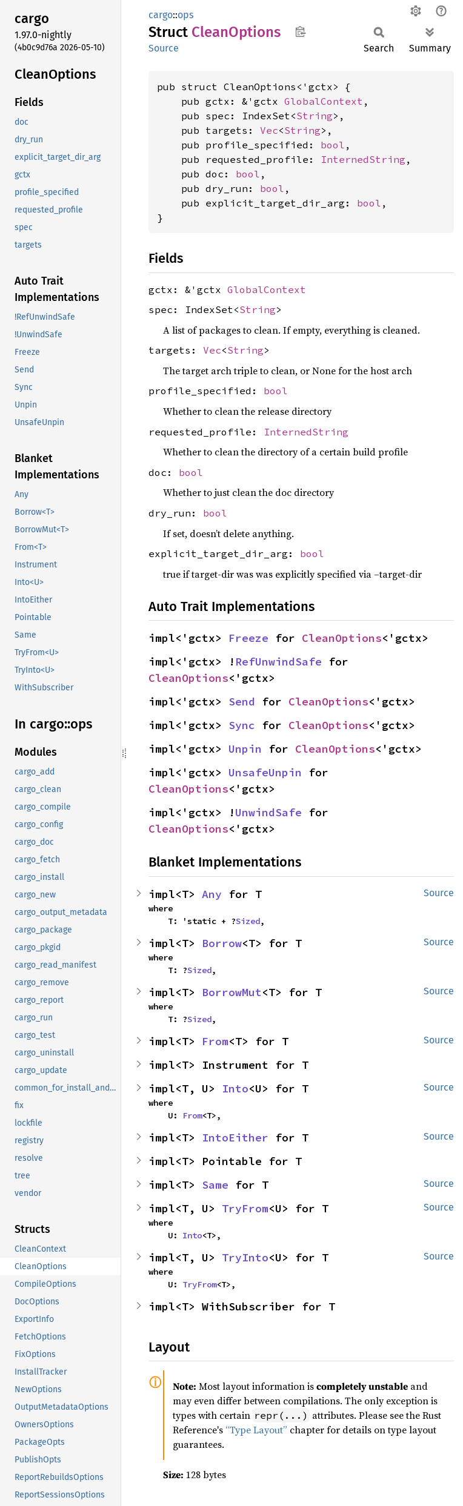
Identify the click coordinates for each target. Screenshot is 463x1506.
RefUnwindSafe (278, 662)
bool (333, 145)
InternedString (363, 159)
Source (163, 48)
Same (215, 1185)
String (314, 116)
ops (185, 15)
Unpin (245, 749)
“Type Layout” (256, 1429)
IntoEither (235, 1137)
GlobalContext (323, 101)
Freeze (248, 638)
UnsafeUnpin (265, 772)
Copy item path (300, 31)
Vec (269, 130)
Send (241, 701)
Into (235, 1088)
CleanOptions (342, 638)
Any (212, 894)
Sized (248, 921)
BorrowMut (232, 992)
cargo (160, 15)
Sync (241, 725)
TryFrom (245, 1208)
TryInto (245, 1257)
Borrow (222, 943)
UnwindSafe (268, 812)
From (215, 1041)
